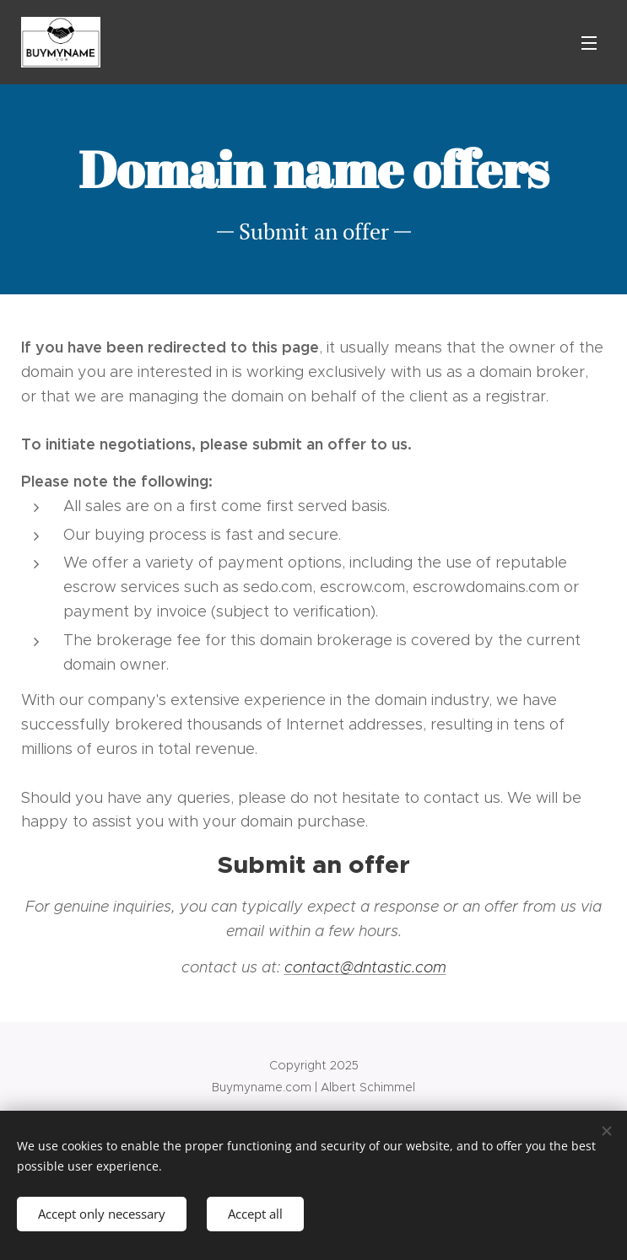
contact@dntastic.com (365, 967)
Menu (589, 43)
